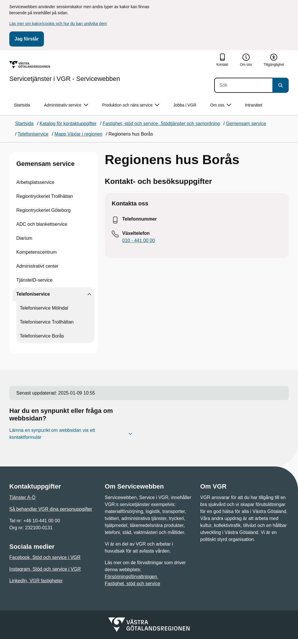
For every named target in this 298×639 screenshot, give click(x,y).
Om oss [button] (220, 105)
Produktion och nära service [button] (130, 105)
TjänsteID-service (34, 280)
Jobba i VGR (184, 105)
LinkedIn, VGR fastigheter (36, 580)
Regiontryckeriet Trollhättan (44, 196)
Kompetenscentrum (36, 252)
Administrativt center (37, 266)
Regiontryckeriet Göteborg (43, 210)
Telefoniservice (33, 294)
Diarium (24, 238)
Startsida (22, 105)
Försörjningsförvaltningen (131, 576)
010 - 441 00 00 (138, 240)
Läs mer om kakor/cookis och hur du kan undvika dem (58, 23)
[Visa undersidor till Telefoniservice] (89, 294)
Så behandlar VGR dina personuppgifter (50, 509)
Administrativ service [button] (66, 105)
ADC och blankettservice (41, 224)
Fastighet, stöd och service (132, 583)
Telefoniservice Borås (42, 335)
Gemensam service (45, 163)
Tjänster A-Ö (22, 497)
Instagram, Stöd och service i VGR (45, 569)
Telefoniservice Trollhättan (47, 322)
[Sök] (243, 85)
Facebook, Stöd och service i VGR (45, 557)
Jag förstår (27, 38)
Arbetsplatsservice (35, 182)
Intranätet (253, 105)
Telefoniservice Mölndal (44, 308)
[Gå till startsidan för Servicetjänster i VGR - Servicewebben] (64, 72)
